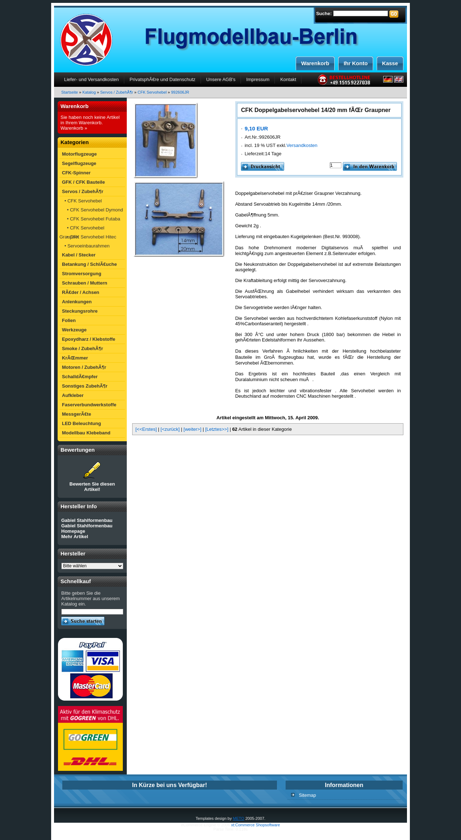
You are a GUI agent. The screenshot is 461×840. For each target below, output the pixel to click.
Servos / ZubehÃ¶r (116, 92)
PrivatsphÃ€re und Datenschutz (163, 79)
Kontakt (288, 79)
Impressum (257, 79)
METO (239, 818)
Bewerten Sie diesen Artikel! (92, 486)
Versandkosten (301, 145)
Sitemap (307, 795)
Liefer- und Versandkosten (91, 79)
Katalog (89, 92)
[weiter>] (193, 429)
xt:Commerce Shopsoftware (255, 825)
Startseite (69, 92)
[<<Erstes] (146, 429)
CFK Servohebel (152, 92)
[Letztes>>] (216, 429)
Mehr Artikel (74, 536)
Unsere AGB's (221, 79)
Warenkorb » (74, 128)
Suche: (324, 13)
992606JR (180, 92)
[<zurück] (170, 429)
